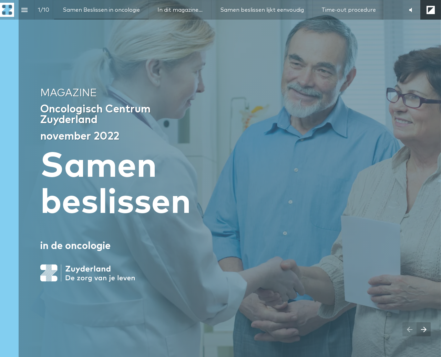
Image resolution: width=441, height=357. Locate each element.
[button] (410, 10)
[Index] (24, 10)
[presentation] (220, 178)
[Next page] (424, 329)
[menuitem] (101, 10)
